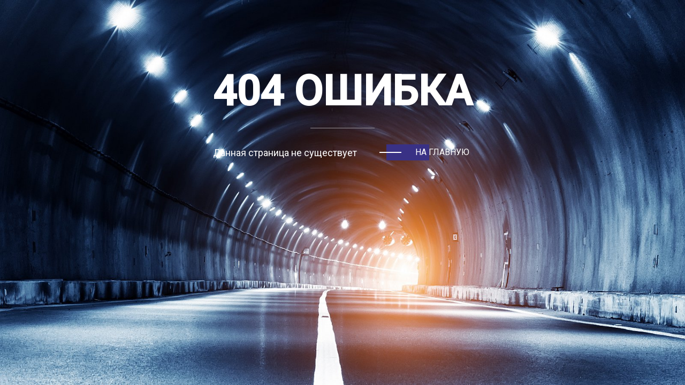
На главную (442, 152)
